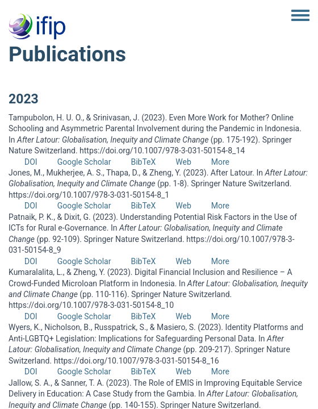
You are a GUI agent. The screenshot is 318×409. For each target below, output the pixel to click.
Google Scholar (84, 161)
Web (183, 161)
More (220, 161)
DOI (30, 161)
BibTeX (143, 161)
